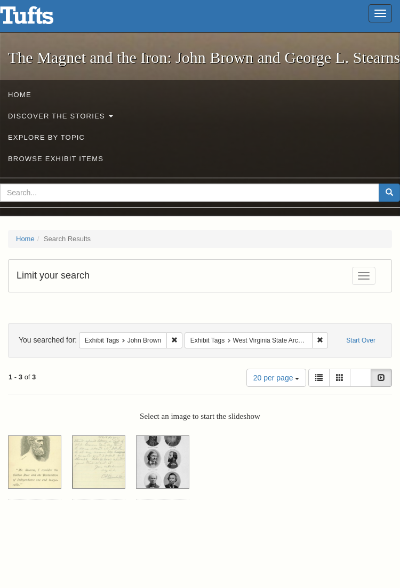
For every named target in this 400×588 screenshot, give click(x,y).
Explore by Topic (46, 137)
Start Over (360, 340)
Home (19, 95)
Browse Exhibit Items (55, 159)
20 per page (276, 378)
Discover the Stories (60, 116)
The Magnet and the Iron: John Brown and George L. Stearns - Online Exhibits (40, 18)
